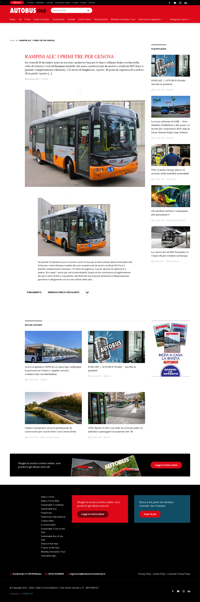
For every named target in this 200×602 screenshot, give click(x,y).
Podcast (83, 3)
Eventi (172, 138)
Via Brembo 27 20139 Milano (25, 573)
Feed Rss (91, 3)
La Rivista (49, 3)
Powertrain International (53, 516)
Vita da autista (101, 19)
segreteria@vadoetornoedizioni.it (86, 573)
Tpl (20, 19)
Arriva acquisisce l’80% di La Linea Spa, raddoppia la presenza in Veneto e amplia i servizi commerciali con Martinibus (53, 370)
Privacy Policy (144, 573)
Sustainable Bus (49, 508)
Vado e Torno (47, 496)
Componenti (58, 19)
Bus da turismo (174, 261)
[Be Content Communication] (27, 594)
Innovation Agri (48, 555)
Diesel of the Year (49, 543)
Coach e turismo (41, 19)
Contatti (75, 3)
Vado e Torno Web (50, 500)
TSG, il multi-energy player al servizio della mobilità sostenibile (170, 171)
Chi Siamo (30, 3)
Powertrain (46, 512)
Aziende (71, 19)
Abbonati (17, 2)
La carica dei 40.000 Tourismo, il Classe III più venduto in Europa (169, 254)
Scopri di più (150, 514)
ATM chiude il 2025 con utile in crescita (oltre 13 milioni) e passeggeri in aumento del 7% (115, 429)
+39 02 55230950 (54, 573)
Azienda (173, 179)
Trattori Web (47, 520)
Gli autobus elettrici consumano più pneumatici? (169, 212)
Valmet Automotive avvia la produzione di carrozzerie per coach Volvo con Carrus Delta (50, 429)
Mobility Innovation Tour (123, 19)
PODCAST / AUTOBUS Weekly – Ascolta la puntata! (169, 82)
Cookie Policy (159, 573)
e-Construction (48, 524)
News (12, 19)
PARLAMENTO (34, 292)
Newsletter (40, 3)
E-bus (27, 19)
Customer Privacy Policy (178, 573)
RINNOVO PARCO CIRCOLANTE (63, 292)
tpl (87, 292)
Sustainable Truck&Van (52, 504)
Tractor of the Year (50, 547)
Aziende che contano (62, 3)
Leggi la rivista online (166, 465)
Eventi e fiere (84, 19)
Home (12, 40)
